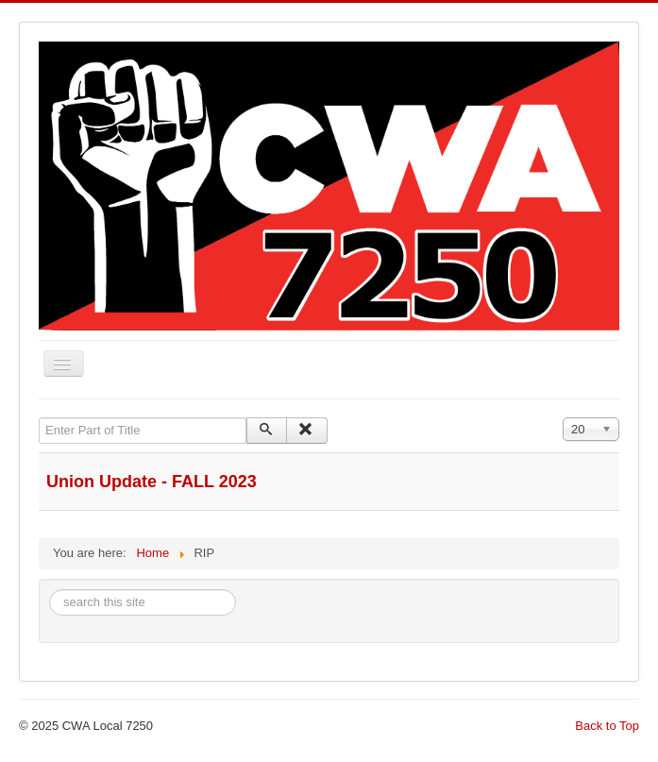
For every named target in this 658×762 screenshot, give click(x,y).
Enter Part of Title (39, 417)
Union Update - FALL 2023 (151, 481)
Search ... (49, 589)
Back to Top (607, 726)
